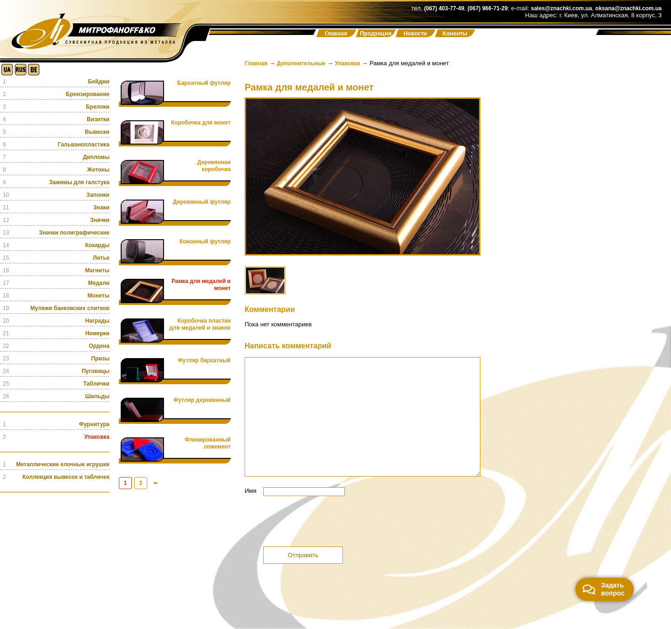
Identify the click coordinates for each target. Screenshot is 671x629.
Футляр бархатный (204, 360)
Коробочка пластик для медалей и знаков (200, 324)
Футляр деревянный (202, 400)
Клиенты (455, 33)
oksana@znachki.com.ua (629, 8)
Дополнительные (301, 63)
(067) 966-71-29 (487, 8)
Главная (336, 33)
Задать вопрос (603, 589)
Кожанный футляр (205, 241)
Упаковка (347, 63)
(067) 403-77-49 (444, 8)
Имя (250, 490)
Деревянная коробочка (214, 166)
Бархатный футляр (204, 83)
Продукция (375, 33)
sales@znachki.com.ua (561, 8)
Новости (415, 33)
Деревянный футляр (202, 202)
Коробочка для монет (201, 122)
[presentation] (315, 523)
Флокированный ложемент (208, 443)
